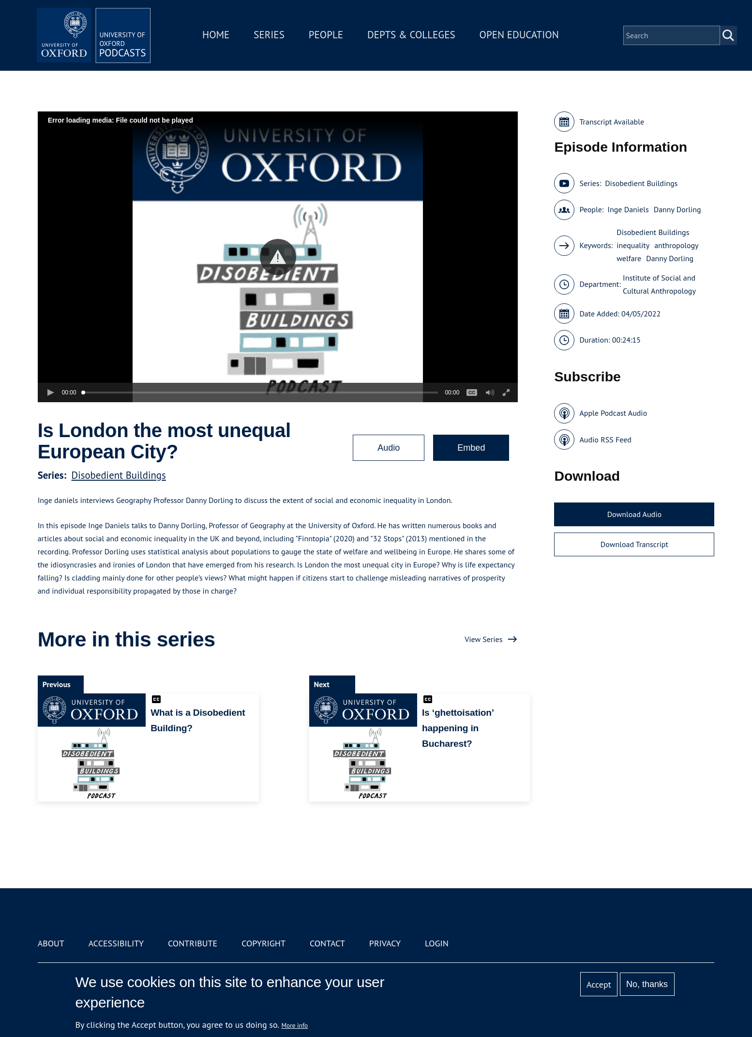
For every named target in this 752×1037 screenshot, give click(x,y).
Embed (471, 448)
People (327, 35)
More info (295, 1025)
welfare (629, 258)
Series (270, 35)
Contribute (192, 943)
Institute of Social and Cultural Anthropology (659, 284)
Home (217, 35)
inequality (633, 245)
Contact (327, 943)
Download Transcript (634, 544)
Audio (388, 448)
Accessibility (116, 943)
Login (437, 943)
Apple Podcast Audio (613, 413)
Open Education (520, 35)
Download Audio (634, 514)
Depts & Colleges (413, 35)
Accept (599, 984)
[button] (278, 257)
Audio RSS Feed (605, 439)
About (51, 943)
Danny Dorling (677, 209)
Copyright (263, 943)
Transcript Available (611, 121)
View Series (483, 639)
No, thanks (647, 984)
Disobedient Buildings (119, 475)
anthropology (676, 245)
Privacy (385, 943)
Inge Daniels (627, 209)
